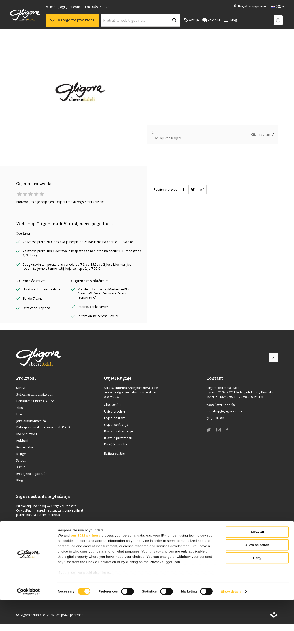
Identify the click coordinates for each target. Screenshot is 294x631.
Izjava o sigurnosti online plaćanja (44, 530)
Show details (231, 622)
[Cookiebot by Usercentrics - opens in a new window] (28, 622)
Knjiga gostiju (117, 457)
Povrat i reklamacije (121, 433)
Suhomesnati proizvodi (35, 395)
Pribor (21, 466)
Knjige (21, 459)
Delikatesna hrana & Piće (36, 402)
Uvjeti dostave (117, 419)
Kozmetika (25, 452)
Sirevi (20, 388)
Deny (257, 589)
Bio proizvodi (27, 438)
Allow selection (257, 576)
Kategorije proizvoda (78, 22)
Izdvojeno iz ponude (32, 480)
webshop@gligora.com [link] (69, 8)
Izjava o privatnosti (121, 440)
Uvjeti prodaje (116, 412)
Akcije (197, 22)
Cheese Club (115, 405)
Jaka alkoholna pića (32, 423)
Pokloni (217, 22)
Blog (236, 22)
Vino (20, 409)
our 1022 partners (85, 566)
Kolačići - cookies (119, 447)
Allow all (257, 563)
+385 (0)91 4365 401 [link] (105, 8)
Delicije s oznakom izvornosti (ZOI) (44, 430)
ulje (19, 416)
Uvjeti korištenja (118, 426)
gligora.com (216, 419)
